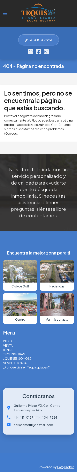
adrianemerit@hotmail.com (33, 425)
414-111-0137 (23, 417)
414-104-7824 (46, 417)
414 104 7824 (39, 40)
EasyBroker (65, 467)
